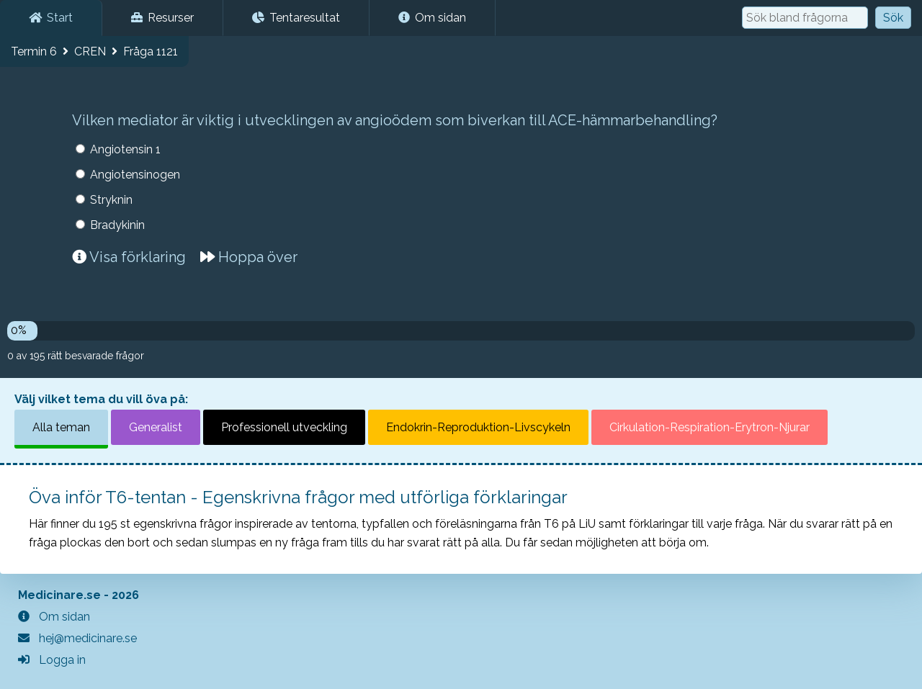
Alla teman (61, 427)
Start (51, 17)
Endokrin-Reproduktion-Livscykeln (478, 427)
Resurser (162, 17)
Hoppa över (248, 257)
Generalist (155, 427)
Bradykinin (117, 225)
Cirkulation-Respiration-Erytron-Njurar (709, 427)
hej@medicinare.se (77, 638)
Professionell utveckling (284, 427)
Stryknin (111, 200)
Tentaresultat (296, 17)
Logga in (52, 660)
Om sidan (432, 17)
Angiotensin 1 (125, 149)
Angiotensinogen (135, 174)
